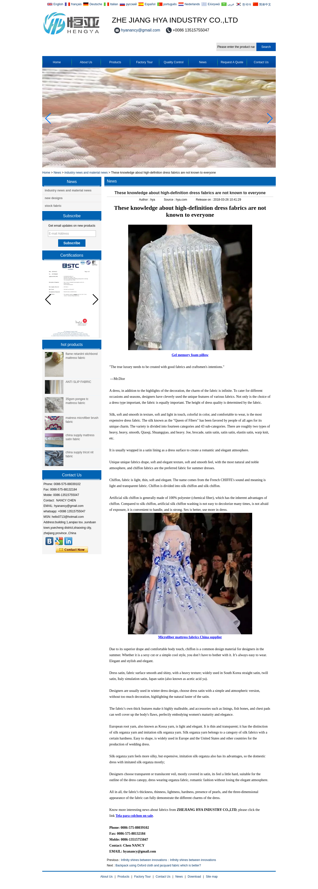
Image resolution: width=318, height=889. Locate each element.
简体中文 (265, 4)
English (58, 4)
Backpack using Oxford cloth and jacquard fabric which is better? (158, 865)
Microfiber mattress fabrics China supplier (190, 637)
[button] (270, 118)
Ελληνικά (214, 4)
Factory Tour (144, 62)
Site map (212, 876)
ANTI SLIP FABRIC (78, 382)
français (76, 4)
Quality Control (173, 62)
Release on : (204, 199)
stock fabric (53, 206)
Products (115, 62)
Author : (144, 199)
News (202, 62)
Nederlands (192, 4)
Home (57, 62)
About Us (86, 62)
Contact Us (261, 62)
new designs (54, 198)
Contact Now (72, 550)
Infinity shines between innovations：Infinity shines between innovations (168, 860)
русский (131, 4)
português (170, 4)
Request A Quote (232, 62)
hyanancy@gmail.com (140, 30)
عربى (231, 4)
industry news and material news (86, 172)
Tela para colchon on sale (134, 816)
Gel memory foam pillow (190, 355)
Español (150, 4)
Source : (170, 199)
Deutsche (95, 4)
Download (194, 876)
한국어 (246, 4)
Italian (114, 4)
